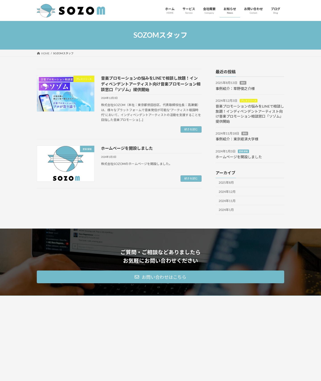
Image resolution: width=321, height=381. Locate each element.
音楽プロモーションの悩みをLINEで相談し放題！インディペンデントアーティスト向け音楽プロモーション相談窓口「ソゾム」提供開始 (151, 84)
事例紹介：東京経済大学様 (237, 139)
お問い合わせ (217, 325)
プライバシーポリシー (222, 348)
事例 (243, 82)
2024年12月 (227, 192)
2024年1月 (226, 210)
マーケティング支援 (136, 317)
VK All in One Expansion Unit (189, 373)
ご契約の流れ (132, 340)
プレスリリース (248, 100)
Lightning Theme (159, 373)
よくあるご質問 (133, 348)
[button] (160, 277)
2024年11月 (227, 200)
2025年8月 (226, 182)
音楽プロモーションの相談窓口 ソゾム (147, 333)
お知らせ (214, 333)
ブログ (213, 340)
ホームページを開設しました (127, 148)
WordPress (136, 373)
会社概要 (214, 317)
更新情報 (243, 151)
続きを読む (191, 129)
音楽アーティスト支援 (137, 325)
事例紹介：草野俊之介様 (235, 88)
